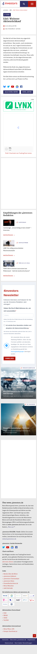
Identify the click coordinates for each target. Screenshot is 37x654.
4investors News (9, 581)
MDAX (6, 615)
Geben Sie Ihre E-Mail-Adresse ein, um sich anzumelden (17, 309)
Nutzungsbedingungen (17, 351)
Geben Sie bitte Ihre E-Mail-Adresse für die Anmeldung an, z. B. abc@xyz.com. (18, 320)
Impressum (31, 640)
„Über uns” (10, 527)
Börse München (9, 586)
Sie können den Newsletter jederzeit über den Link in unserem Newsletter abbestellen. (18, 332)
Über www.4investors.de (18, 640)
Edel (11, 10)
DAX (5, 613)
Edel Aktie (27, 92)
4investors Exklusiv (10, 576)
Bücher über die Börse (11, 574)
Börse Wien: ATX (9, 629)
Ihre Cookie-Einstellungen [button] (23, 643)
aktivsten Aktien (7, 562)
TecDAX (6, 620)
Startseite (5, 640)
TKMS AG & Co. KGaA (24, 263)
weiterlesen (8, 235)
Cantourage (22, 222)
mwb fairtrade (8, 588)
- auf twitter (18, 29)
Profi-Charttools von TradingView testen (18, 153)
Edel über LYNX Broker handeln (18, 106)
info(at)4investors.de (9, 539)
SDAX (5, 618)
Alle (32, 4)
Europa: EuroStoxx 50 (10, 631)
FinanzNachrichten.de (11, 583)
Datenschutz (9, 643)
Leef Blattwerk (23, 242)
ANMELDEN (9, 358)
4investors (5, 10)
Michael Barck (11, 29)
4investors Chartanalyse (11, 579)
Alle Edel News (11, 92)
